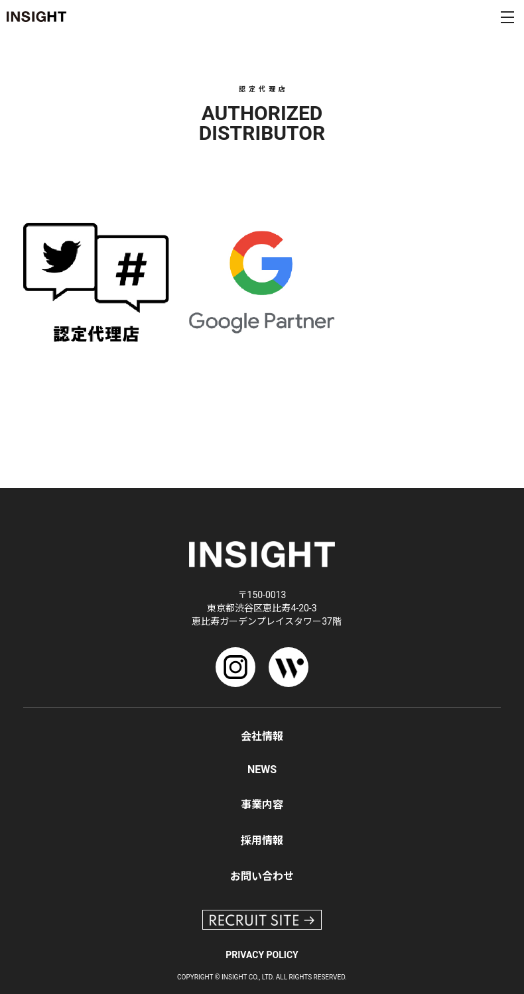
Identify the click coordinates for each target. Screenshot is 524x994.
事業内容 (262, 804)
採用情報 (262, 840)
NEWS (262, 769)
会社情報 (262, 736)
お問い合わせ (262, 876)
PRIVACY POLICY (262, 955)
